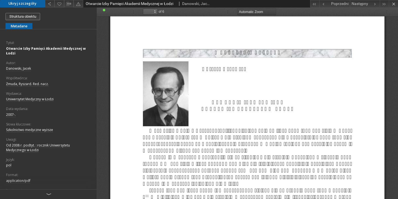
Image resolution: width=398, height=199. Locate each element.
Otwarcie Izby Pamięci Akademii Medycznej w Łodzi (46, 51)
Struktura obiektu (22, 16)
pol (8, 165)
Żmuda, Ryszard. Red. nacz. (27, 84)
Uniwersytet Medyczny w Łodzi (30, 99)
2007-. (11, 114)
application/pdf (18, 180)
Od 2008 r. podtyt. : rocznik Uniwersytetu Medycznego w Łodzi (38, 147)
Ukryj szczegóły (22, 3)
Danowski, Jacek (18, 68)
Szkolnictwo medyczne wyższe (29, 129)
